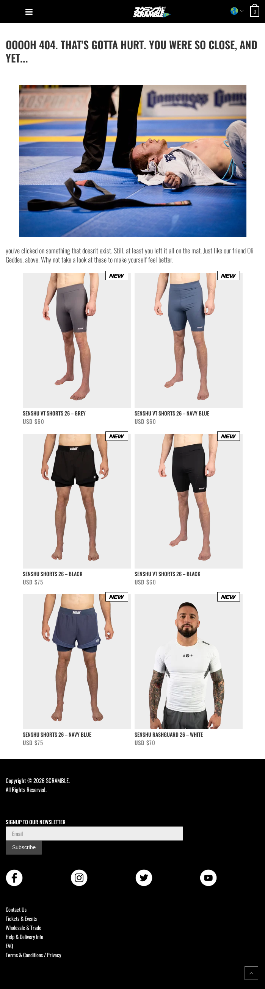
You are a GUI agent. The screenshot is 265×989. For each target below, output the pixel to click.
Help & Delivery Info (24, 937)
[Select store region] (237, 11)
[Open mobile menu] (29, 12)
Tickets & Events (21, 918)
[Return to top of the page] (251, 973)
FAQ (9, 946)
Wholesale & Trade (23, 927)
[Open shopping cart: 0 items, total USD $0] (255, 11)
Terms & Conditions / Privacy (33, 955)
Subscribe (24, 847)
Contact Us (16, 909)
